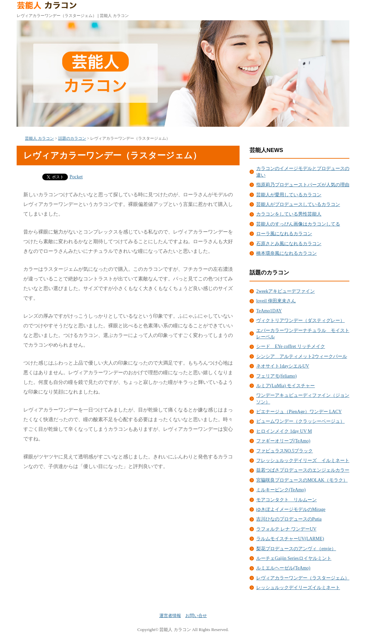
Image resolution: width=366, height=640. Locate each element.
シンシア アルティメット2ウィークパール (301, 356)
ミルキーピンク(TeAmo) (281, 489)
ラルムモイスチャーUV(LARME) (290, 538)
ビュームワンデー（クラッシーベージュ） (300, 421)
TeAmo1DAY (269, 310)
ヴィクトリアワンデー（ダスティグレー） (300, 320)
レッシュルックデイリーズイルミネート (298, 587)
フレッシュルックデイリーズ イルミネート (302, 460)
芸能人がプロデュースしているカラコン (298, 204)
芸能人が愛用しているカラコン (288, 194)
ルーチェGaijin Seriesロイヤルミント (293, 558)
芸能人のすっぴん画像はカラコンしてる (298, 224)
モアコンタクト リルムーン (286, 499)
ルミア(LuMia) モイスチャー (285, 385)
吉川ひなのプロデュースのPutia (289, 519)
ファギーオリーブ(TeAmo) (283, 440)
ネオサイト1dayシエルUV (282, 366)
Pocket (76, 176)
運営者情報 (170, 615)
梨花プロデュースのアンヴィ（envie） (296, 548)
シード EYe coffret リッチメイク (290, 346)
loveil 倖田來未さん (276, 300)
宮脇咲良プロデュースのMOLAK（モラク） (302, 480)
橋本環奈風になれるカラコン (286, 253)
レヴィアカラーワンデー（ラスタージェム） (302, 577)
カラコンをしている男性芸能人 (288, 214)
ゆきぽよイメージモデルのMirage (290, 509)
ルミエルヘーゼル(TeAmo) (283, 567)
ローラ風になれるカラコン (284, 233)
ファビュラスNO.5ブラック (284, 450)
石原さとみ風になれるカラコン (288, 243)
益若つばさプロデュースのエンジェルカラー (302, 470)
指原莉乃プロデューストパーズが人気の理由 (302, 184)
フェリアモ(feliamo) (276, 376)
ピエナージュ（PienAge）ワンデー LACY (299, 411)
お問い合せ (196, 615)
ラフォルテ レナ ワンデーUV (286, 529)
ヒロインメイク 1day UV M (284, 431)
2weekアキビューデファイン (285, 291)
